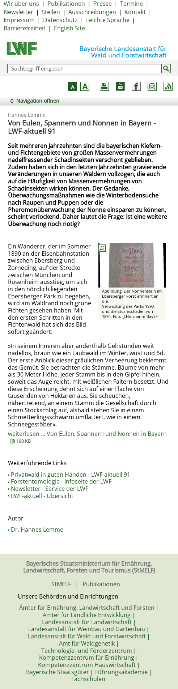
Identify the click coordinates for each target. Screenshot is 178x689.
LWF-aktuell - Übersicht (42, 496)
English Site (69, 28)
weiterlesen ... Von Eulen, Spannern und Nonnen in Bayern (87, 437)
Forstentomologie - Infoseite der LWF (61, 481)
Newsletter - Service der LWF (49, 489)
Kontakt (135, 12)
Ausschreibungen (92, 12)
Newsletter (18, 12)
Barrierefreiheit (25, 28)
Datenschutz (60, 20)
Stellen (51, 12)
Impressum (19, 20)
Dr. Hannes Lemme (37, 529)
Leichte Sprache (108, 20)
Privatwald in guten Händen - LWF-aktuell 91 (70, 475)
